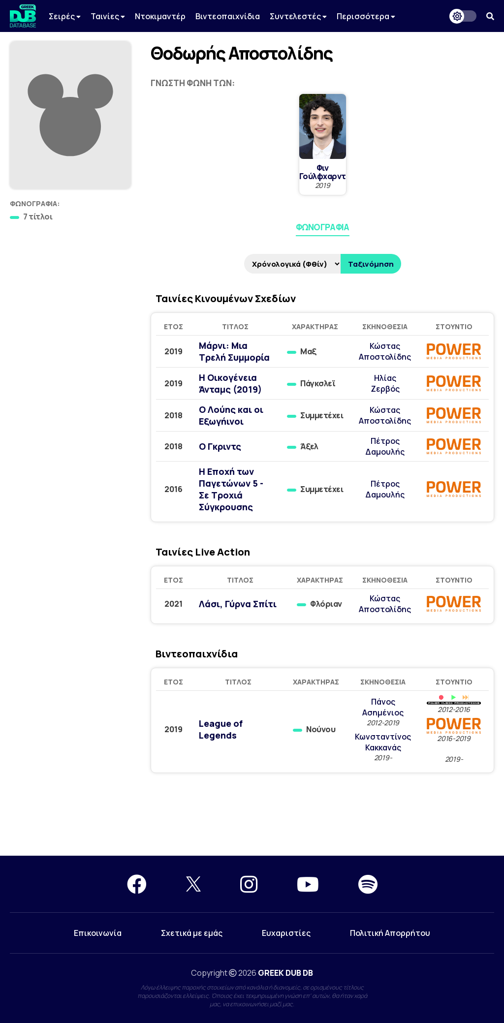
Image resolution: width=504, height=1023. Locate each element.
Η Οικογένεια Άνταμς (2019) (230, 383)
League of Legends (221, 729)
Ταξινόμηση (371, 264)
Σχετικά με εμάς (191, 933)
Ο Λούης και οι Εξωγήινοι (231, 415)
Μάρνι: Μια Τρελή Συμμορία (234, 351)
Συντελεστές (298, 16)
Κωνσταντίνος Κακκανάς (383, 742)
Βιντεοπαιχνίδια (227, 16)
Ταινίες (108, 16)
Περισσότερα (366, 16)
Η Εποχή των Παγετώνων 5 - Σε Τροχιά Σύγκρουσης (231, 489)
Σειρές (65, 16)
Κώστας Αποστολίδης (385, 351)
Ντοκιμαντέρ (160, 16)
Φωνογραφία (322, 227)
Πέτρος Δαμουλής (385, 446)
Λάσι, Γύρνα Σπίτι (238, 604)
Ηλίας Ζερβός (385, 383)
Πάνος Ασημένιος (383, 707)
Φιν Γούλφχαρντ (322, 172)
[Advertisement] (252, 820)
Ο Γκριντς (220, 446)
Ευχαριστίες (286, 933)
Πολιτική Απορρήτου (390, 933)
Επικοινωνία (98, 933)
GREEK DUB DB (285, 972)
